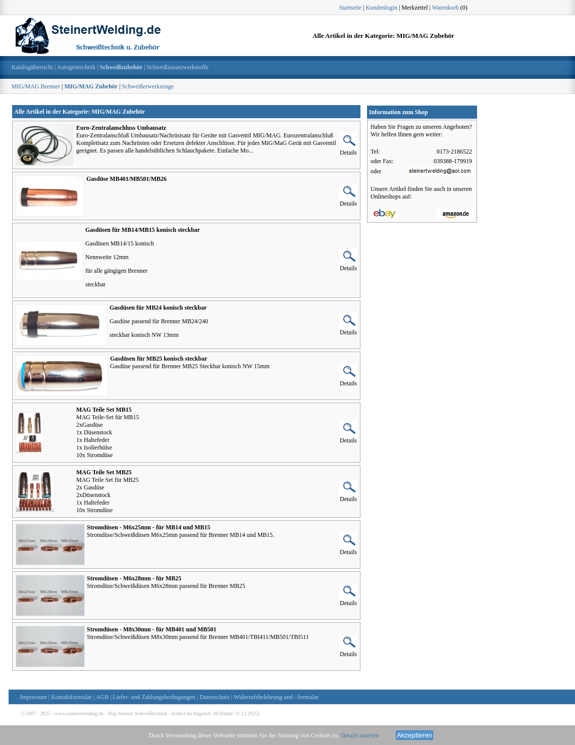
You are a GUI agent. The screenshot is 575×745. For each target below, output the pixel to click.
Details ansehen (360, 735)
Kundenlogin (382, 7)
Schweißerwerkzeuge (148, 86)
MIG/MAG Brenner (36, 86)
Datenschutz (214, 697)
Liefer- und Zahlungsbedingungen (154, 697)
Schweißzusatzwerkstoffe (177, 67)
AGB (102, 697)
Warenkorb (445, 7)
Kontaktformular (71, 697)
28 (215, 713)
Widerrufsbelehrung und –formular (276, 697)
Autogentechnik (76, 67)
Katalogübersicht (32, 67)
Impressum (33, 697)
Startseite (350, 7)
